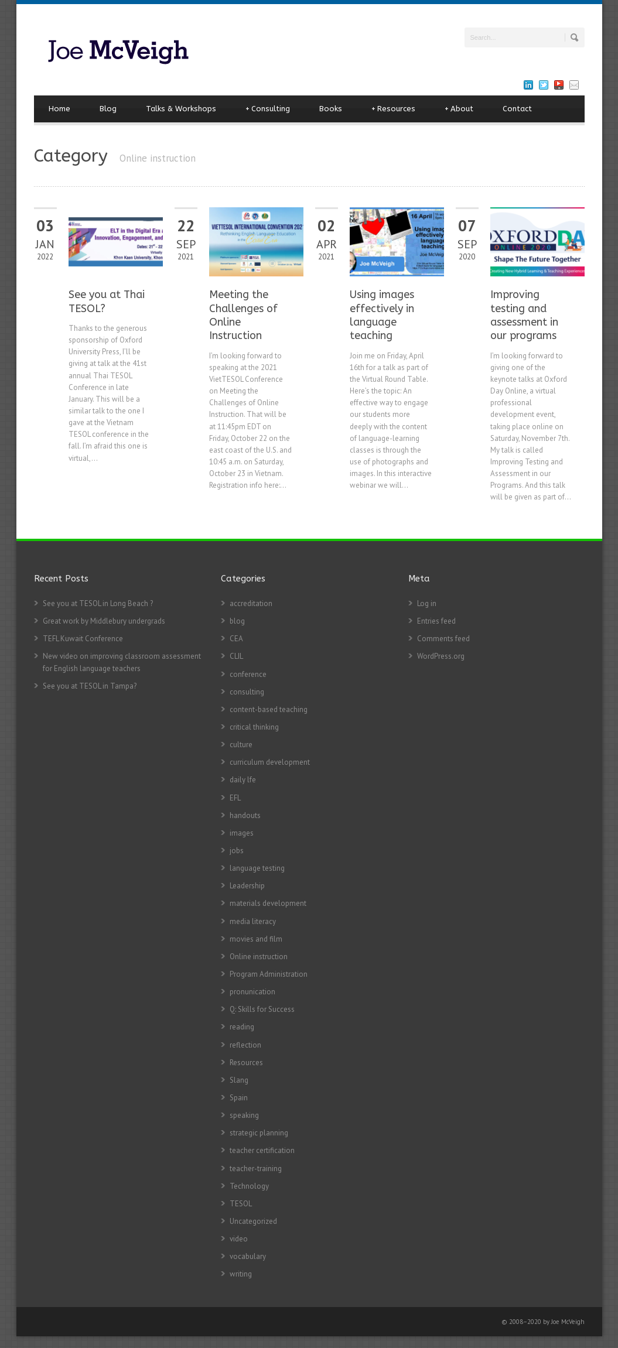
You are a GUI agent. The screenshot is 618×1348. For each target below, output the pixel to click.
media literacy (253, 921)
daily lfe (243, 780)
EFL (235, 798)
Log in (426, 603)
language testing (257, 868)
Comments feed (443, 639)
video (239, 1239)
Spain (239, 1098)
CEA (236, 639)
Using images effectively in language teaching (382, 315)
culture (241, 745)
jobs (237, 851)
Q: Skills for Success (262, 1009)
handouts (245, 815)
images (242, 833)
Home (59, 108)
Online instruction (259, 957)
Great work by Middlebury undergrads (104, 621)
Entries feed (436, 621)
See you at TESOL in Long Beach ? (98, 603)
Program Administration (269, 974)
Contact (517, 108)
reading (242, 1027)
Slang (239, 1080)
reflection (245, 1045)
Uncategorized (253, 1221)
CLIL (236, 656)
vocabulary (248, 1256)
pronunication (252, 992)
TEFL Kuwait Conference (83, 639)
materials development (268, 903)
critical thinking (254, 727)
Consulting (267, 109)
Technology (249, 1186)
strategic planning (259, 1133)
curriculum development (270, 762)
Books (330, 108)
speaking (244, 1115)
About (459, 109)
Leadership (247, 886)
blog (237, 621)
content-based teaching (269, 709)
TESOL (241, 1204)
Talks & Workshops (181, 108)
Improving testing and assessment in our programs (524, 315)
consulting (247, 692)
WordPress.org (441, 656)
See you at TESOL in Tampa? (89, 686)
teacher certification (262, 1150)
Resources (393, 109)
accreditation (251, 603)
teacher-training (256, 1168)
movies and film (256, 939)
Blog (108, 108)
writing (241, 1274)
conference (248, 674)
